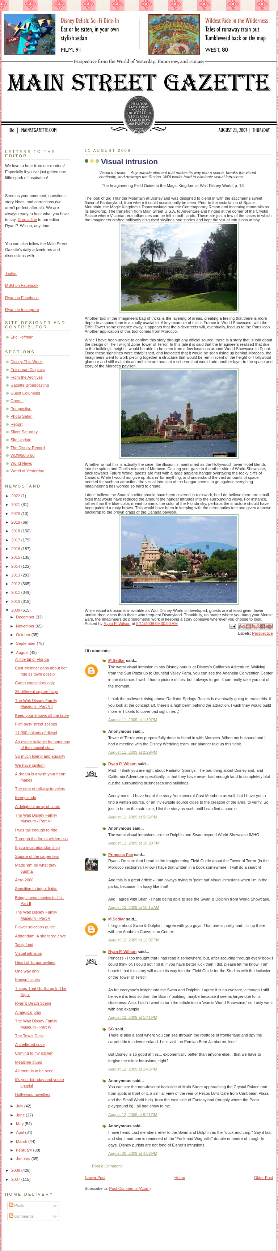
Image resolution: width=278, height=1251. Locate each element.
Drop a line (27, 219)
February (24, 1150)
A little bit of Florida (32, 659)
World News (21, 463)
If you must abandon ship (37, 847)
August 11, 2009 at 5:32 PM (132, 817)
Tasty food (24, 944)
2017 (16, 540)
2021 (16, 504)
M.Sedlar (116, 660)
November (25, 626)
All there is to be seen (34, 1071)
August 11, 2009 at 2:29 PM (132, 752)
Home (179, 1177)
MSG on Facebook (21, 285)
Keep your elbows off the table (42, 715)
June (21, 1115)
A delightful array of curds (37, 806)
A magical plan (28, 1012)
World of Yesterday (27, 471)
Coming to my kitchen (34, 1053)
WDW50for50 (22, 455)
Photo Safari (21, 416)
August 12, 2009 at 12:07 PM (134, 940)
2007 (16, 1179)
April (20, 1132)
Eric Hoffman (22, 337)
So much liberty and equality (40, 756)
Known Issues (27, 980)
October (23, 635)
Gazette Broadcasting (29, 385)
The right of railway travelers (40, 789)
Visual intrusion (28, 953)
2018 (16, 531)
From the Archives (26, 377)
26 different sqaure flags (36, 691)
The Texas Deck (29, 1036)
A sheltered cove (30, 1044)
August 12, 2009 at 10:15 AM (133, 907)
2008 (16, 1170)
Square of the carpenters (37, 856)
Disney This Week (26, 361)
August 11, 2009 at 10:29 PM (134, 843)
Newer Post (95, 1177)
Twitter (11, 273)
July (20, 1106)
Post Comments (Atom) (130, 1188)
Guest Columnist (25, 393)
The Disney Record (27, 448)
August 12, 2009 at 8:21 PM (132, 1114)
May (20, 1124)
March (22, 1141)
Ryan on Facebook (22, 297)
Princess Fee (120, 854)
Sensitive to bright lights (36, 888)
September (26, 643)
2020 (16, 513)
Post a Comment (107, 1166)
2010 (16, 601)
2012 (16, 584)
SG (111, 1029)
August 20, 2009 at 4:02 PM (132, 1153)
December (25, 617)
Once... (17, 401)
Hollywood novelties (33, 1094)
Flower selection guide (35, 927)
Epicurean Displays (27, 369)
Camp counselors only (35, 683)
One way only (27, 971)
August (22, 652)
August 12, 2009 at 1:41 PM (132, 1017)
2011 (16, 592)
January (23, 1159)
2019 (16, 522)
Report (16, 424)
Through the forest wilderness (41, 839)
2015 (16, 557)
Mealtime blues (28, 1062)
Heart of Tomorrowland (35, 962)
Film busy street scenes (36, 724)
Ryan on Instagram (22, 309)
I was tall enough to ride (36, 830)
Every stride (25, 797)
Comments (21, 1216)
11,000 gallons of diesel (36, 733)
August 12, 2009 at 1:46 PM (132, 1069)
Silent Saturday (24, 432)
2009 (16, 610)
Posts (17, 1205)
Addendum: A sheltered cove (40, 936)
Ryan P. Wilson (122, 764)
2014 (16, 566)
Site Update (20, 440)
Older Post (263, 1177)
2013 (16, 575)
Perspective (262, 633)
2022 (16, 496)
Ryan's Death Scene (33, 1003)
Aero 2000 (24, 880)
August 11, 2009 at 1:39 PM (132, 720)
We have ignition (30, 765)
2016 (16, 548)
